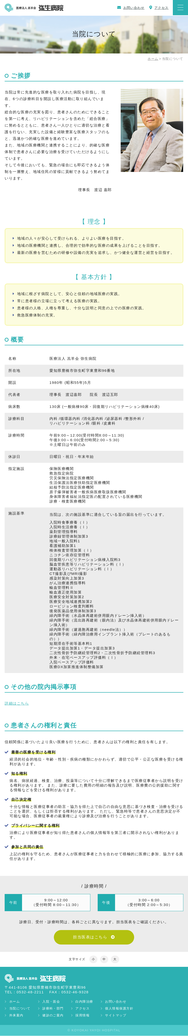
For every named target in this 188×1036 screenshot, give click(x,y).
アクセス (86, 1008)
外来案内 (16, 1015)
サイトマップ (120, 1015)
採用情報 (86, 1015)
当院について (20, 1008)
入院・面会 (53, 1002)
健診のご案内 (55, 1015)
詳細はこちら (17, 703)
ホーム (153, 59)
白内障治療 (88, 1002)
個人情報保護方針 (124, 1008)
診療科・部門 (55, 1008)
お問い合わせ (120, 1002)
